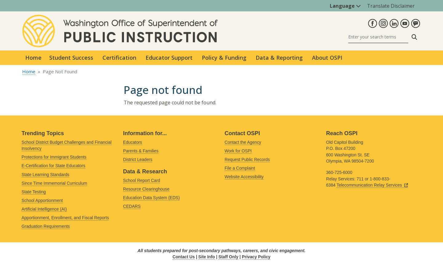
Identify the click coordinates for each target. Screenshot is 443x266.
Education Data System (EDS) (151, 197)
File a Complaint (240, 168)
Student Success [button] (71, 57)
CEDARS (132, 206)
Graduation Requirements (46, 226)
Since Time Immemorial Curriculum (54, 183)
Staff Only (228, 257)
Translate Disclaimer (391, 5)
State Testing (34, 192)
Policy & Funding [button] (224, 57)
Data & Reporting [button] (279, 57)
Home (33, 57)
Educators (132, 142)
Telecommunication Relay (372, 185)
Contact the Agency (243, 142)
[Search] (378, 37)
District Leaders (137, 159)
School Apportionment (42, 200)
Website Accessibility (244, 177)
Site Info (206, 257)
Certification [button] (119, 57)
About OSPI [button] (327, 57)
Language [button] (345, 5)
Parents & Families (140, 151)
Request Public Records (247, 159)
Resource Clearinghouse (146, 189)
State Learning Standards (45, 174)
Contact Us (184, 257)
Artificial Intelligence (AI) (44, 209)
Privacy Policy (256, 257)
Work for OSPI (238, 151)
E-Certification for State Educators (53, 165)
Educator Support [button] (169, 57)
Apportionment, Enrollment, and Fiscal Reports (65, 218)
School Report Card (141, 180)
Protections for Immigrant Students (54, 157)
